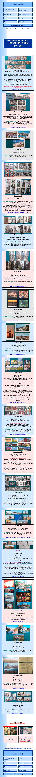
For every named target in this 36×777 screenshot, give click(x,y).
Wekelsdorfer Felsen (18, 275)
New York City (18, 679)
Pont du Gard (19, 646)
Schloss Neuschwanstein (23, 71)
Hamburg (18, 346)
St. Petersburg (22, 529)
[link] (18, 34)
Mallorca (21, 152)
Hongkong (18, 313)
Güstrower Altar (19, 497)
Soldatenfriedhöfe (18, 377)
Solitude (24, 115)
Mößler (11, 558)
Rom (26, 199)
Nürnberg (18, 557)
